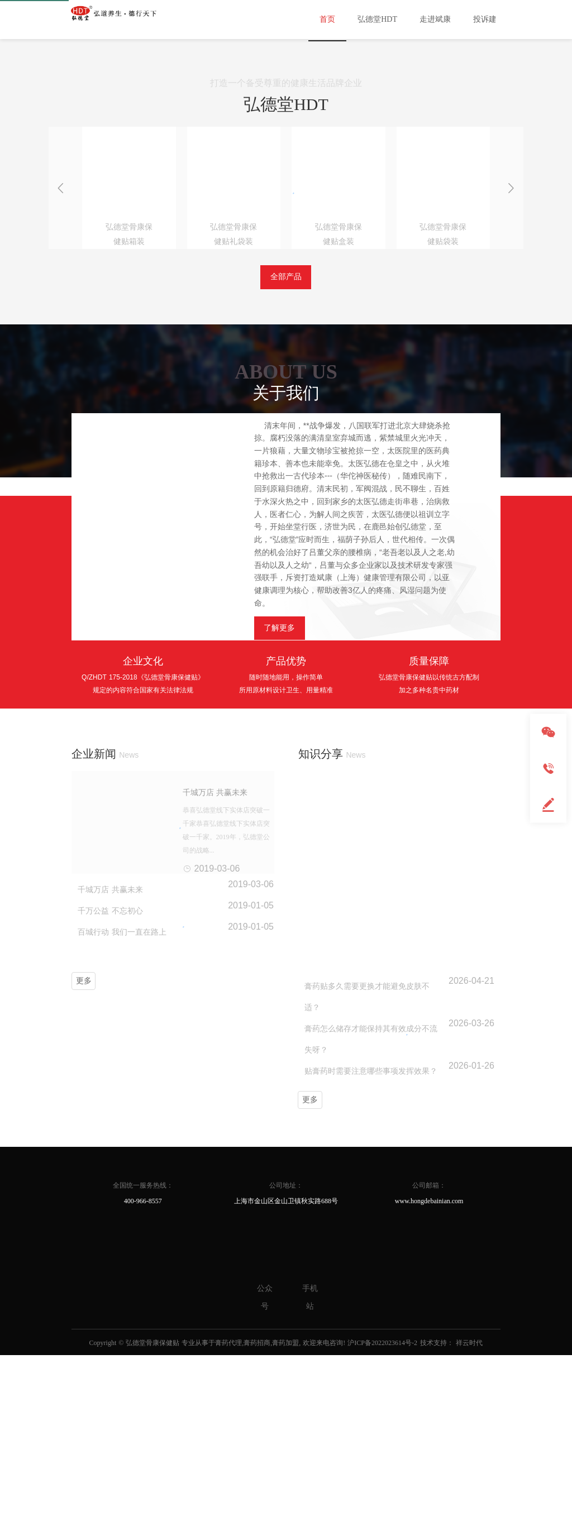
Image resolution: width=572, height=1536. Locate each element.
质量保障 (429, 863)
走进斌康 (435, 19)
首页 (327, 19)
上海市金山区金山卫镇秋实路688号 (286, 1249)
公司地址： (286, 1233)
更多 (84, 1184)
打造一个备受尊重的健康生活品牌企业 (286, 285)
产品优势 (286, 863)
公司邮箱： (429, 1232)
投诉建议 (488, 19)
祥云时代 (469, 1391)
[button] (276, 234)
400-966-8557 (143, 1248)
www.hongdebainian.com (429, 1247)
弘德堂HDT (377, 19)
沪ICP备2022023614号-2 (382, 1391)
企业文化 (143, 863)
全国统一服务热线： (143, 1232)
